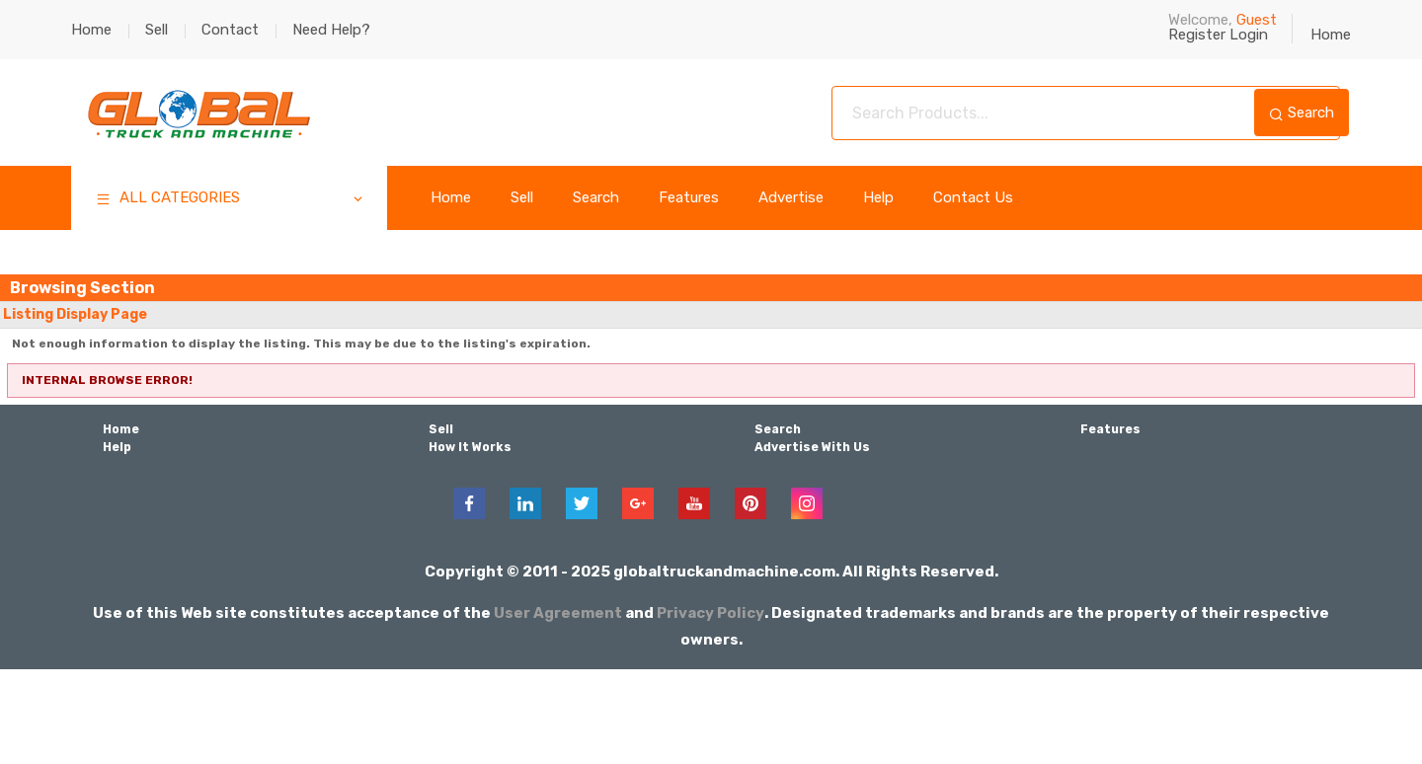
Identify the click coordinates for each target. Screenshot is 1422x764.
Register (1196, 34)
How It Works (470, 447)
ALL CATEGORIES (230, 200)
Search (1301, 112)
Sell (156, 29)
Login (1248, 34)
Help (878, 198)
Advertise (791, 198)
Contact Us (973, 198)
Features (689, 198)
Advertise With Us (812, 447)
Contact (230, 29)
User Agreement (559, 613)
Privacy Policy (711, 613)
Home (91, 29)
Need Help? (331, 29)
